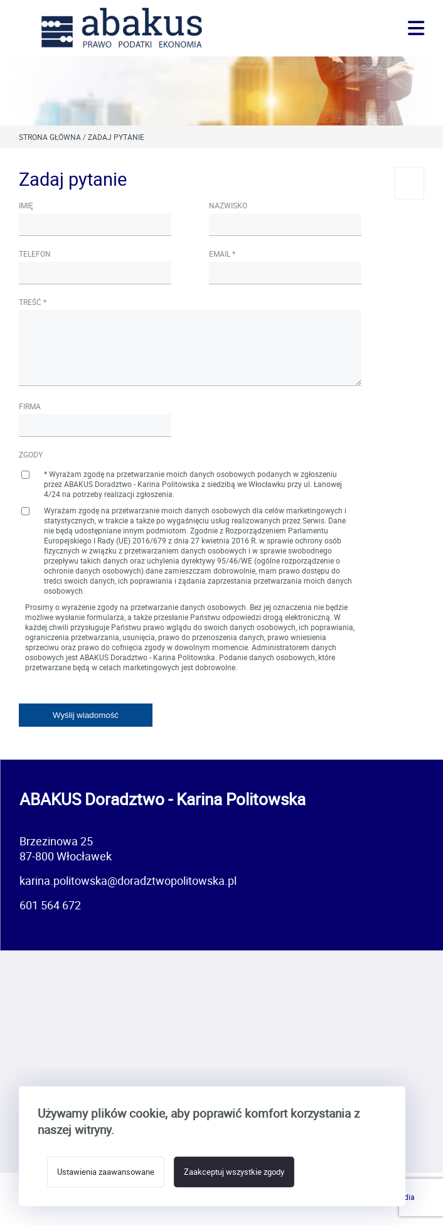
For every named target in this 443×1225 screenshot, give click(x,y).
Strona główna (50, 137)
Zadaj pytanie (116, 137)
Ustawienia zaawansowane (105, 1172)
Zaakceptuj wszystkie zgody (234, 1172)
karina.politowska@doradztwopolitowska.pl (128, 880)
